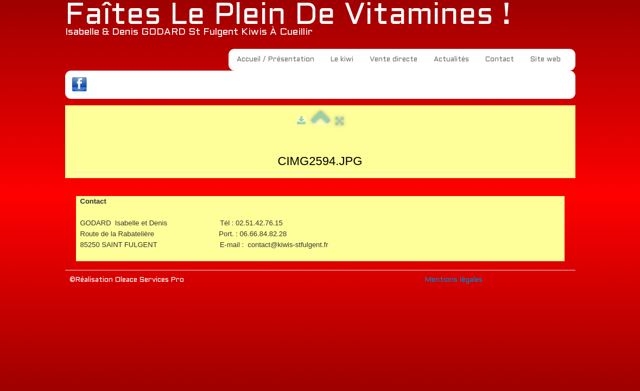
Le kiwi (342, 59)
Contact (499, 59)
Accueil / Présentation (275, 59)
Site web (545, 59)
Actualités (451, 59)
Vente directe (393, 59)
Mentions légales (454, 280)
